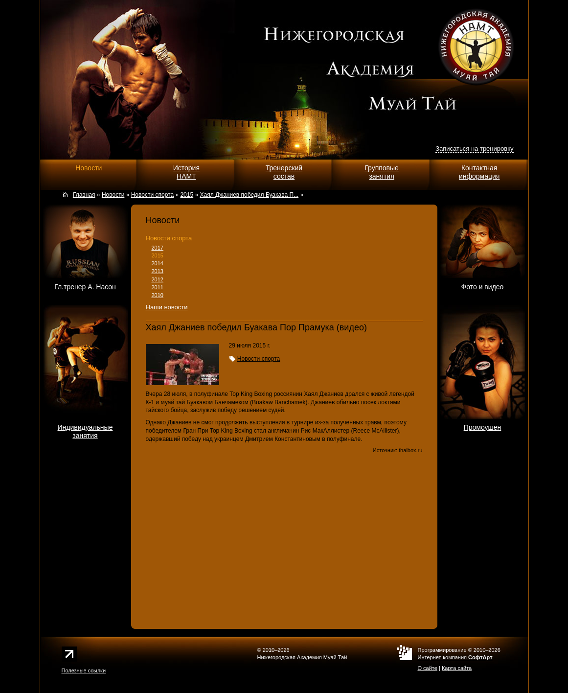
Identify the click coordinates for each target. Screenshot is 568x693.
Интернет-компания (455, 657)
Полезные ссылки (84, 670)
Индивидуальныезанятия (85, 431)
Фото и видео (482, 287)
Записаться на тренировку (474, 148)
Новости (88, 168)
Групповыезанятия (381, 172)
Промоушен (482, 427)
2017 (157, 248)
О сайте (427, 668)
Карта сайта (457, 668)
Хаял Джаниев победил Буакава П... (249, 194)
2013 (157, 271)
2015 (157, 255)
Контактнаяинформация (479, 172)
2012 (157, 279)
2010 (157, 295)
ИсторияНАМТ (186, 172)
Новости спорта (169, 238)
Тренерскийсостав (284, 172)
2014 (157, 263)
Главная (84, 194)
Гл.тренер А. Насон (85, 287)
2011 (157, 287)
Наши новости (167, 307)
